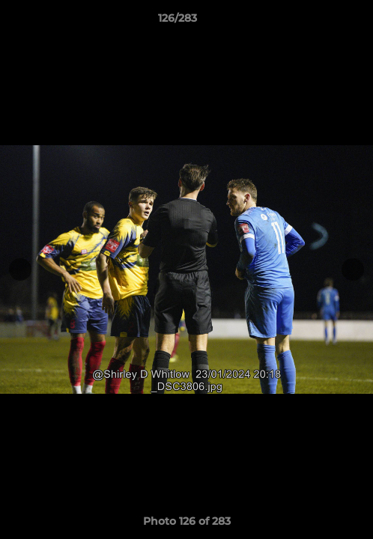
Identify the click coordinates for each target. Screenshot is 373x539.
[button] (319, 21)
